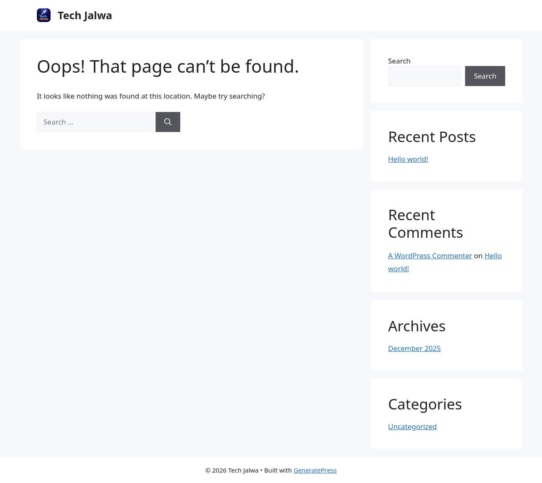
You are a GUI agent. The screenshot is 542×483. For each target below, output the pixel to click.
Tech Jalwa (85, 15)
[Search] (168, 122)
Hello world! (408, 159)
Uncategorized (412, 426)
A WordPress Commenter (430, 255)
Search (399, 61)
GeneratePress (315, 470)
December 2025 (414, 348)
